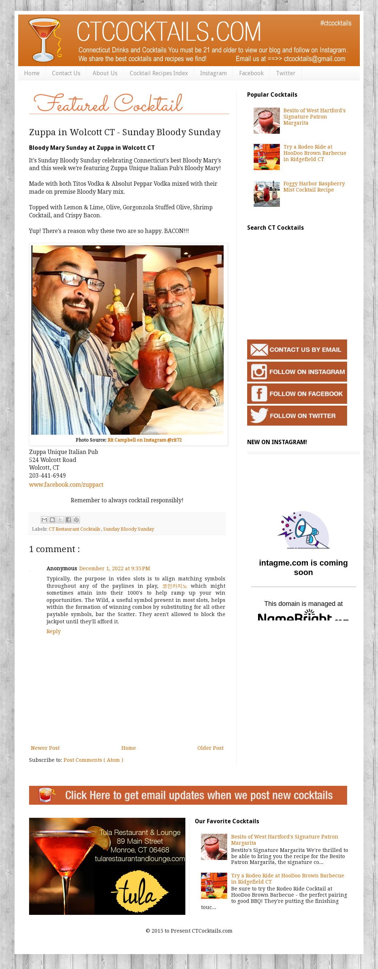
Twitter (285, 73)
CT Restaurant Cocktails (75, 529)
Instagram (213, 73)
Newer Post (45, 748)
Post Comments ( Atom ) (93, 760)
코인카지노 (175, 586)
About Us (105, 73)
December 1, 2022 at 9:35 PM (114, 568)
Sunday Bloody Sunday (128, 529)
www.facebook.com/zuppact (66, 485)
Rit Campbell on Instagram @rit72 (145, 440)
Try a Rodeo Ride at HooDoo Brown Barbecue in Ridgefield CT (315, 153)
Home (32, 73)
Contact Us (66, 73)
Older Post (210, 748)
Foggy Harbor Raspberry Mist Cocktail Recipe (314, 187)
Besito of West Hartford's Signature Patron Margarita (315, 117)
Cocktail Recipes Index (159, 73)
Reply (54, 631)
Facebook (251, 73)
